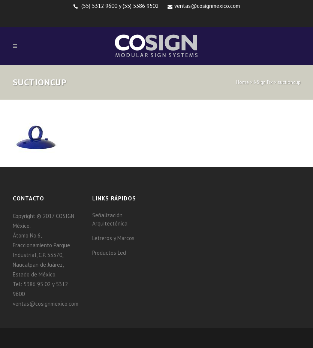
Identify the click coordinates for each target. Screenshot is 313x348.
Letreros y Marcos (113, 238)
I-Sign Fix (263, 82)
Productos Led (109, 252)
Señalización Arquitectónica (109, 219)
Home (242, 82)
